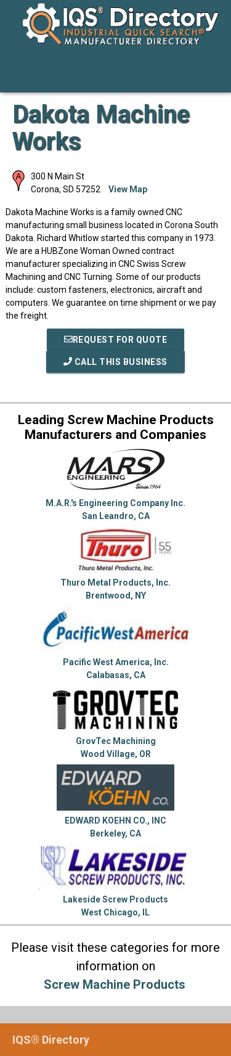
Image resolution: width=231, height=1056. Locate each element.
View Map (127, 189)
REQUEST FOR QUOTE (116, 340)
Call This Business (115, 362)
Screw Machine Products (114, 984)
